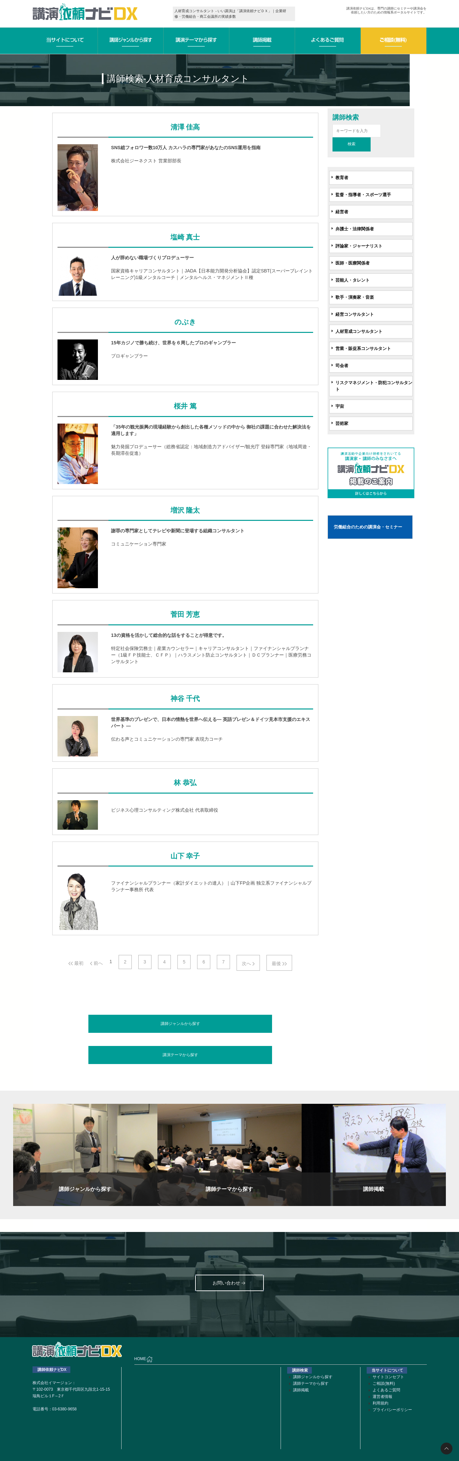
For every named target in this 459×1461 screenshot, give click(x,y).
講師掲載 (301, 1390)
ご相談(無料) (384, 1383)
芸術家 (341, 423)
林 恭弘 (185, 783)
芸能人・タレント (352, 280)
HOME (143, 1359)
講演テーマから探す (180, 1055)
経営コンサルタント (354, 314)
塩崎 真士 (185, 237)
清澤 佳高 (185, 127)
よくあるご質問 (386, 1390)
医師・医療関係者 (352, 263)
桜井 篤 (185, 406)
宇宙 (339, 406)
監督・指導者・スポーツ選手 (363, 194)
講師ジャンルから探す (180, 1023)
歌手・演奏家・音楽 (354, 297)
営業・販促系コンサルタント (363, 348)
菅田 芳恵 (185, 614)
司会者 (341, 365)
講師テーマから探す (311, 1383)
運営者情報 (382, 1396)
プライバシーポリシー (392, 1409)
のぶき (185, 322)
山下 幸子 (185, 856)
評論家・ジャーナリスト (358, 246)
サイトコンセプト (388, 1377)
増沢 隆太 (185, 510)
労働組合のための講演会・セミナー (368, 526)
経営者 (341, 211)
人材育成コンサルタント (358, 331)
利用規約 (380, 1403)
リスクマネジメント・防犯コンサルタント (373, 386)
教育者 (341, 177)
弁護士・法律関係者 (354, 228)
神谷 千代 (185, 699)
